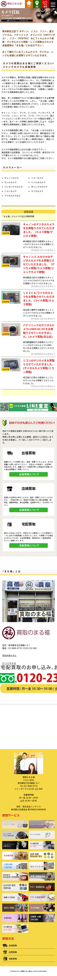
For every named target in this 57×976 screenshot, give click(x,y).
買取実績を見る (9, 655)
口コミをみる (9, 663)
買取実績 (28, 211)
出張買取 (13, 945)
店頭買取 (13, 952)
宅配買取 (13, 958)
